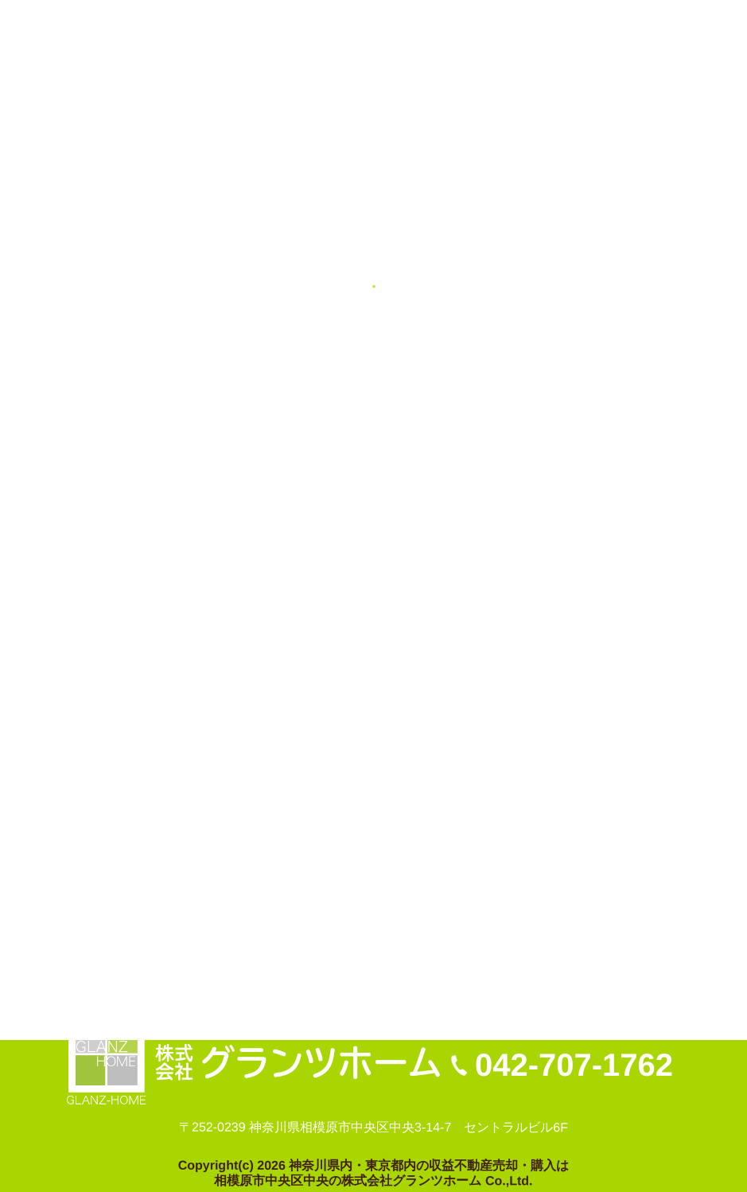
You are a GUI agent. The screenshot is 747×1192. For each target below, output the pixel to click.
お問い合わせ (87, 936)
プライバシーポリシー (208, 936)
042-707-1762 (574, 1064)
